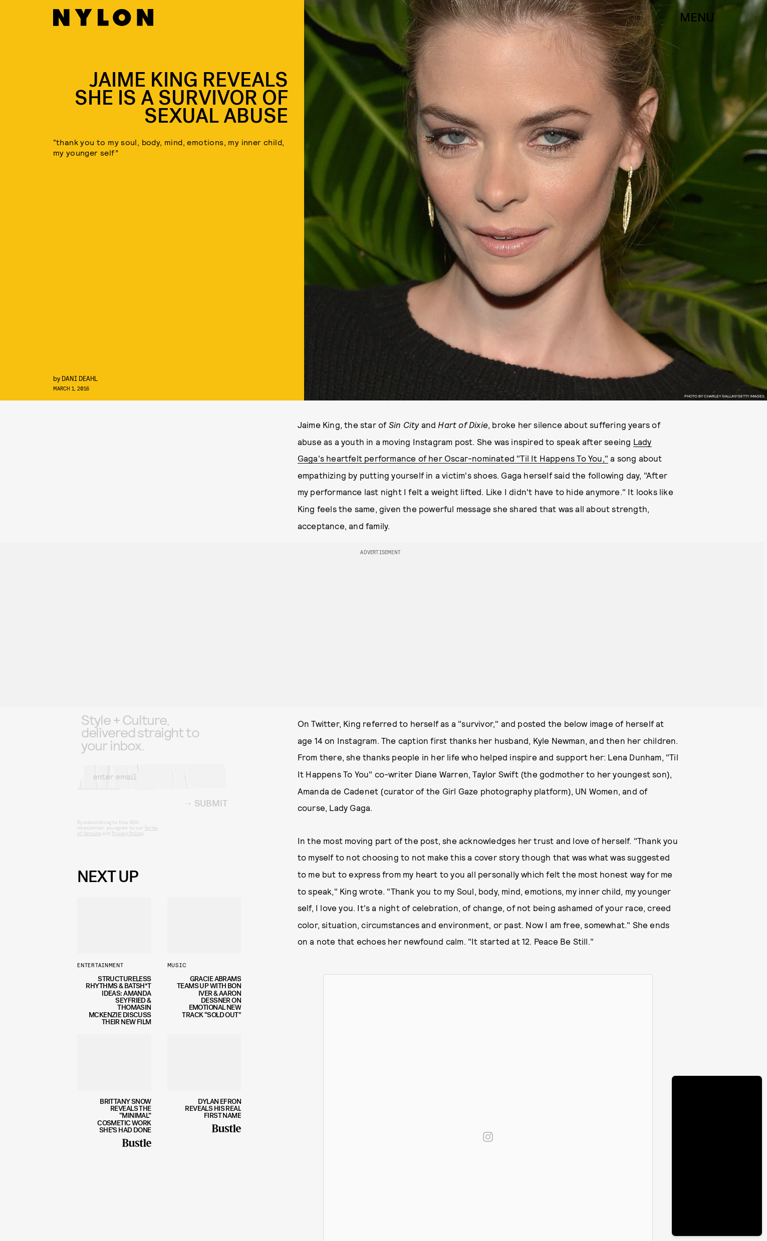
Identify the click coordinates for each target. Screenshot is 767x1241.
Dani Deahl (80, 378)
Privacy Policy (127, 841)
